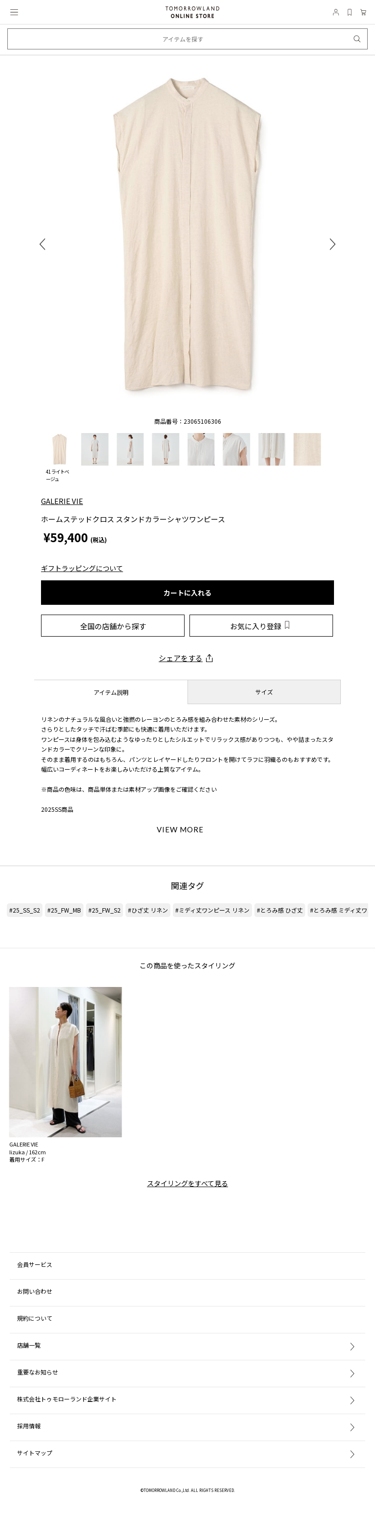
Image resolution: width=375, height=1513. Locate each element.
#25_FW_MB (64, 910)
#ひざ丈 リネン (148, 910)
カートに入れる (187, 592)
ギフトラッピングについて (82, 568)
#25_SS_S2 (24, 910)
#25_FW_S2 (104, 910)
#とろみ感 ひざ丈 (280, 910)
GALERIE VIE (62, 501)
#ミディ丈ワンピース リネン (212, 910)
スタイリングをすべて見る (187, 1183)
